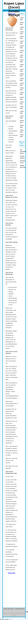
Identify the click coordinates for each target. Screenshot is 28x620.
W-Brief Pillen (22, 121)
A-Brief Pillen (22, 18)
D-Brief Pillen (22, 32)
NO (20, 613)
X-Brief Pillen (22, 126)
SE (15, 615)
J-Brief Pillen (21, 60)
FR (17, 613)
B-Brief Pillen (22, 23)
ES (10, 613)
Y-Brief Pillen (21, 131)
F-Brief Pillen (22, 42)
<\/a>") (10, 619)
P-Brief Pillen (22, 88)
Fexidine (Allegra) (22, 157)
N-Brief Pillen (22, 79)
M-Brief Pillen (22, 74)
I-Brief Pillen (21, 56)
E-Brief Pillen (22, 37)
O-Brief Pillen (22, 84)
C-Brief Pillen (22, 28)
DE (4, 613)
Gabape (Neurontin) (22, 166)
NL (23, 613)
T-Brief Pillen (21, 107)
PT (12, 615)
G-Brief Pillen (22, 46)
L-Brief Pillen (21, 70)
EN (12, 613)
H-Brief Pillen (22, 51)
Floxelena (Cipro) (22, 161)
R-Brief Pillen (22, 98)
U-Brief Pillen (22, 112)
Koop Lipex (11, 573)
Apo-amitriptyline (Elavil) (22, 151)
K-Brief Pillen (22, 65)
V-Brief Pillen (22, 117)
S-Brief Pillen (22, 102)
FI (15, 613)
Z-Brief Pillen (22, 135)
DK (7, 613)
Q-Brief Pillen (22, 93)
